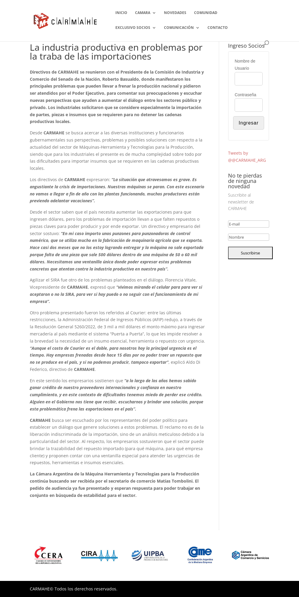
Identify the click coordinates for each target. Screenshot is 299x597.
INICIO (121, 13)
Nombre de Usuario (245, 65)
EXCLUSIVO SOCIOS (132, 28)
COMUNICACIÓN (179, 28)
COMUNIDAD (205, 13)
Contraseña (245, 94)
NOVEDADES (175, 13)
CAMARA (142, 13)
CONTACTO (217, 28)
